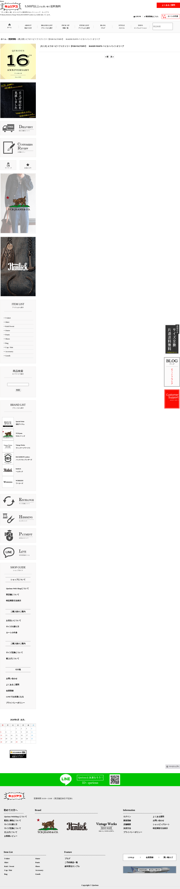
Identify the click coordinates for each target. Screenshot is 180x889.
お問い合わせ (158, 820)
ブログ (67, 858)
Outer (37, 858)
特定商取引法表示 (160, 828)
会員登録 (149, 857)
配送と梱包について (12, 820)
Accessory (39, 870)
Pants (37, 862)
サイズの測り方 (10, 824)
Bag (5, 874)
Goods (37, 874)
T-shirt (7, 858)
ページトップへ (174, 766)
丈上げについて (10, 832)
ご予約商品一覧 (71, 862)
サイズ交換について (12, 828)
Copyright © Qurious (90, 885)
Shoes (37, 866)
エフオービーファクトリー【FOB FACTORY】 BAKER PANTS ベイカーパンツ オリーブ (86, 46)
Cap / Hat (8, 870)
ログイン (127, 817)
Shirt (6, 862)
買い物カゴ (168, 857)
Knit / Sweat (9, 866)
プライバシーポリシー (132, 832)
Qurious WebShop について (15, 817)
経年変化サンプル (72, 866)
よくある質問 (158, 817)
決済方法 (127, 828)
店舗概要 (127, 824)
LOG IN (138, 16)
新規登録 (127, 820)
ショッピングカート (161, 824)
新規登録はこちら (152, 16)
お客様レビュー (10, 836)
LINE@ (131, 857)
